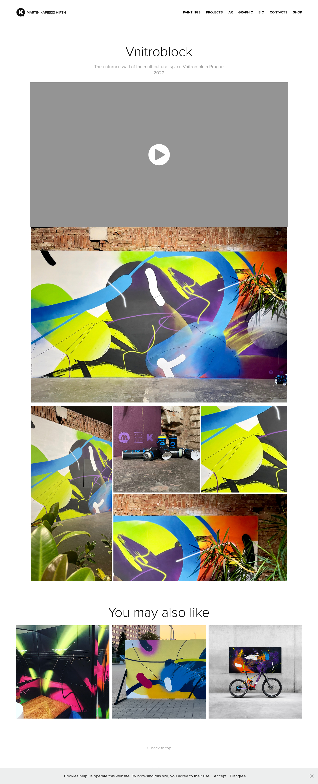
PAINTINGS (192, 12)
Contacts (278, 12)
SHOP (297, 12)
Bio (261, 12)
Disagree (238, 776)
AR (230, 12)
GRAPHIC (245, 12)
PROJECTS (214, 12)
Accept (220, 776)
